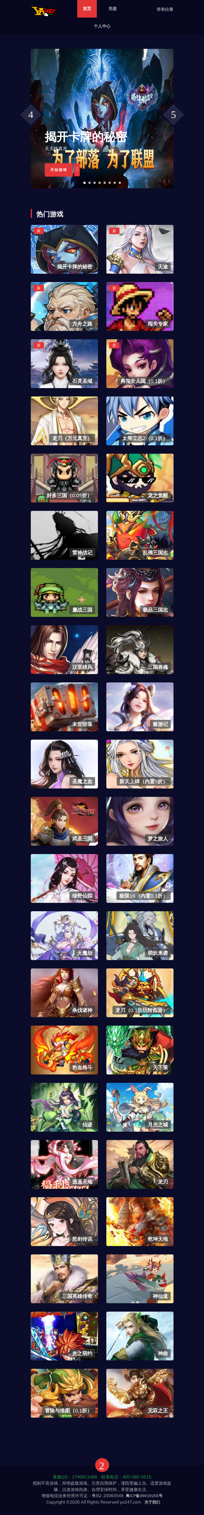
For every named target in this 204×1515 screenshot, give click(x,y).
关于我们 (152, 1502)
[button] (84, 183)
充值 (112, 8)
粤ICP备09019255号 (144, 1495)
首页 (87, 8)
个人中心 (102, 26)
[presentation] (31, 115)
